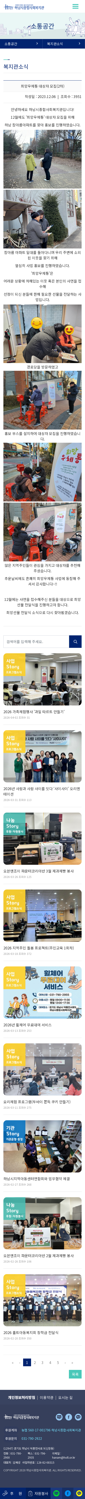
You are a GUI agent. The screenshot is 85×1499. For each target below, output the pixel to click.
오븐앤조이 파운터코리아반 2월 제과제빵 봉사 (38, 1255)
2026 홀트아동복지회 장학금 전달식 (30, 1332)
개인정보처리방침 (21, 1397)
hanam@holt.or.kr (63, 1457)
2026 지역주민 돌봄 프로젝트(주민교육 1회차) (38, 948)
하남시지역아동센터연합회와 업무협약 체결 (36, 1178)
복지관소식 (63, 43)
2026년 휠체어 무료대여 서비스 (27, 1024)
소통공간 (21, 43)
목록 (75, 1374)
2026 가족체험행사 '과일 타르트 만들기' (34, 711)
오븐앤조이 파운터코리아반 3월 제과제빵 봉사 (38, 871)
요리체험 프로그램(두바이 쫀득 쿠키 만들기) (36, 1101)
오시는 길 (65, 1397)
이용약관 (46, 1397)
